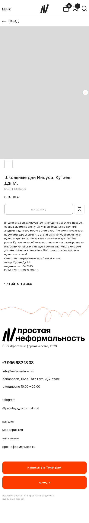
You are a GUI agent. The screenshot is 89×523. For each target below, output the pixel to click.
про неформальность (18, 447)
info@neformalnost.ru (18, 371)
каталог (8, 421)
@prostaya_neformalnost (20, 408)
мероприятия (12, 430)
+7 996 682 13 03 (18, 363)
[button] (44, 482)
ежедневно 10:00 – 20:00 (21, 387)
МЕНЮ (7, 9)
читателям (10, 438)
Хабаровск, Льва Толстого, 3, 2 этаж (31, 379)
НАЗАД (14, 21)
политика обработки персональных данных (28, 495)
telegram (8, 400)
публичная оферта (13, 499)
